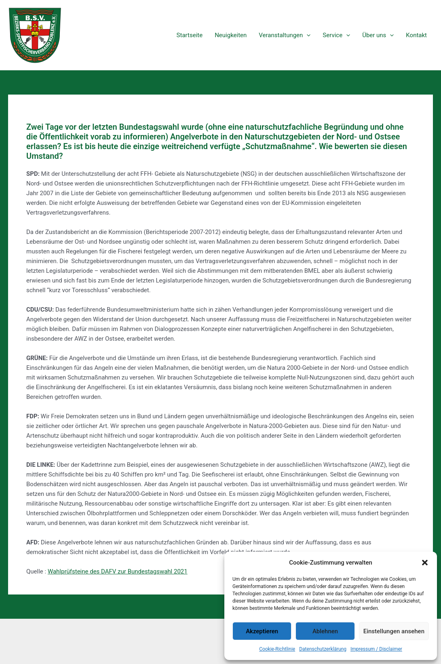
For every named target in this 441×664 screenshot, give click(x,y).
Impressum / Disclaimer (376, 649)
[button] (425, 563)
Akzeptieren (262, 631)
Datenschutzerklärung (322, 649)
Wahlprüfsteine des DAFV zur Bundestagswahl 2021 (118, 571)
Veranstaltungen (284, 35)
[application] (306, 35)
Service (336, 35)
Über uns (378, 35)
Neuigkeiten (231, 35)
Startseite (190, 35)
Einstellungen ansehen (393, 631)
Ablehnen (325, 631)
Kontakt (416, 35)
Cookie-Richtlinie (277, 649)
